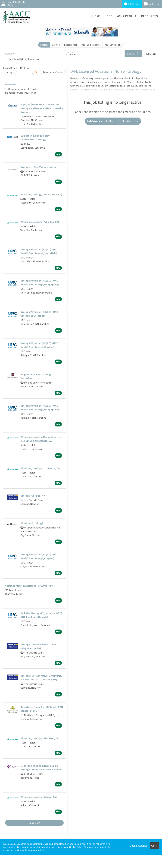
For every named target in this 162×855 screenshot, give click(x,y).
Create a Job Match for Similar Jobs (112, 121)
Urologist (10, 84)
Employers (151, 4)
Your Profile (127, 16)
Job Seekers (132, 4)
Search (44, 44)
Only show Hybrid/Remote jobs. (25, 59)
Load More (34, 822)
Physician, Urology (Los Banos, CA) (40, 468)
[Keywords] (34, 53)
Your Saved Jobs (113, 44)
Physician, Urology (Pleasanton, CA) (41, 194)
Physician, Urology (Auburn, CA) (38, 796)
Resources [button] (149, 16)
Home (96, 16)
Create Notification (53, 72)
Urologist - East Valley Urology (38, 166)
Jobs (108, 16)
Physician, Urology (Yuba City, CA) (39, 221)
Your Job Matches (91, 44)
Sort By (8, 72)
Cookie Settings (138, 845)
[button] (150, 53)
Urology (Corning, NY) (33, 495)
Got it (154, 845)
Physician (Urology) (31, 523)
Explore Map (71, 44)
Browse (56, 44)
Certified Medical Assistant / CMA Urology (29, 585)
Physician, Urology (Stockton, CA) (39, 738)
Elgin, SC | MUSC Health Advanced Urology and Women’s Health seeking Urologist (42, 108)
